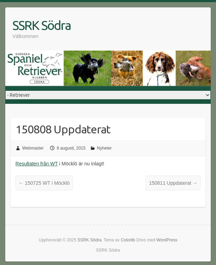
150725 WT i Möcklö (44, 183)
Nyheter (104, 148)
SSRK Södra (41, 25)
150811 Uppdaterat (173, 183)
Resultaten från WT (36, 163)
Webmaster (33, 148)
